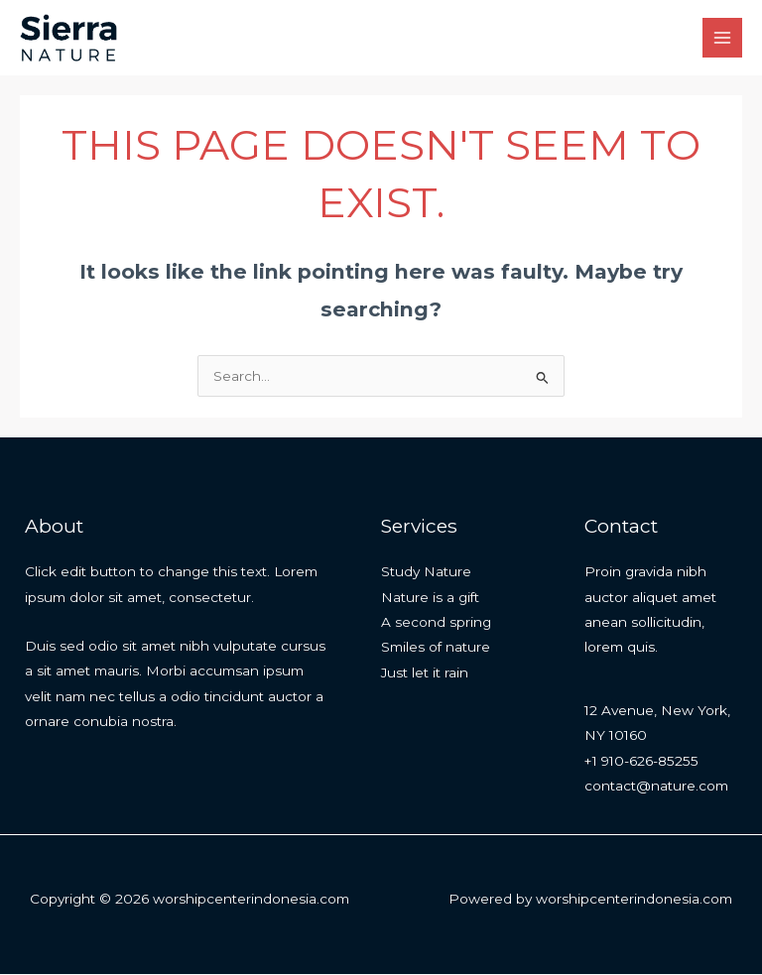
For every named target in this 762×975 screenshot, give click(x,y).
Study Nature (426, 572)
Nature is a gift (430, 598)
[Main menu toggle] (722, 38)
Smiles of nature (435, 648)
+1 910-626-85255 (641, 762)
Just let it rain (424, 673)
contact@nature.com (656, 786)
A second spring (436, 623)
